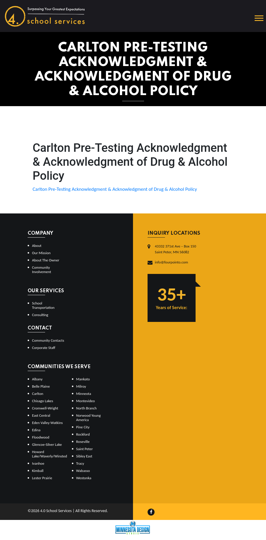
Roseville (83, 441)
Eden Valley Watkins (47, 422)
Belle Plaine (41, 386)
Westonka (83, 478)
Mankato (83, 379)
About (36, 245)
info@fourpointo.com (171, 262)
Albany (37, 379)
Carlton (37, 393)
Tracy (80, 463)
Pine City (83, 427)
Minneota (83, 393)
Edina (36, 430)
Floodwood (40, 437)
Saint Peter (84, 449)
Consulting (40, 315)
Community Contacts (48, 340)
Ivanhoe (38, 463)
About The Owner (45, 260)
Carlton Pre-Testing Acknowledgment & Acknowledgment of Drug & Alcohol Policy (115, 189)
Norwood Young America (88, 417)
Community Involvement (41, 269)
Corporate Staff (43, 347)
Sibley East (84, 456)
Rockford (83, 434)
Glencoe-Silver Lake (47, 444)
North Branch (86, 408)
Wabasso (83, 470)
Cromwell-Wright (45, 408)
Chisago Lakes (42, 401)
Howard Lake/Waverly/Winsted (49, 454)
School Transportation (43, 305)
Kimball (37, 470)
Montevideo (85, 401)
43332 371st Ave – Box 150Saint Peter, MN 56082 (175, 249)
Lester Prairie (42, 478)
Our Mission (41, 253)
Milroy (81, 386)
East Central (41, 415)
